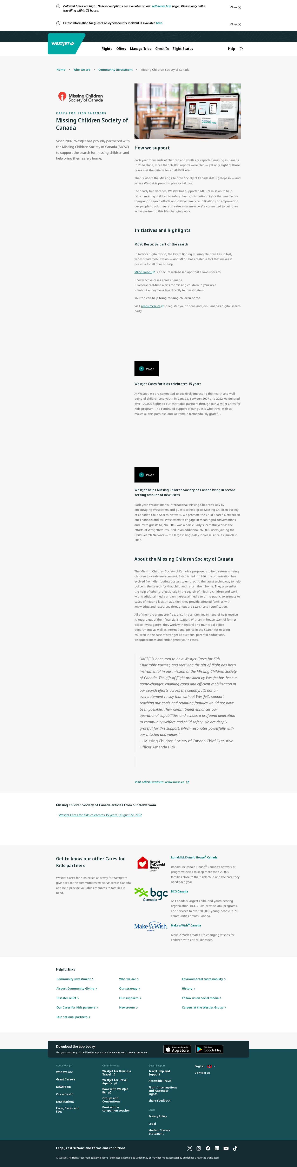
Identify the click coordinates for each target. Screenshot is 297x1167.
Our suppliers (128, 998)
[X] (189, 1148)
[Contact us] (202, 1072)
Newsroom (127, 1007)
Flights (107, 48)
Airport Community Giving (75, 988)
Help (231, 48)
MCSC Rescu (143, 272)
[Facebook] (207, 1148)
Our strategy (128, 988)
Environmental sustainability (202, 979)
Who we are (127, 979)
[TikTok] (235, 1148)
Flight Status (183, 48)
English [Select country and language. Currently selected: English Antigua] (205, 1066)
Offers (121, 48)
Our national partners (72, 1017)
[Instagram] (198, 1148)
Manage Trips (140, 48)
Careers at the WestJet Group (202, 1007)
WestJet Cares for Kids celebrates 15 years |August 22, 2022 (100, 815)
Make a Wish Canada (186, 925)
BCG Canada (179, 891)
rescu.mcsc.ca (150, 306)
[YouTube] (226, 1148)
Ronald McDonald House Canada (194, 857)
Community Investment (74, 979)
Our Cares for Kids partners (76, 1007)
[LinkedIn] (216, 1148)
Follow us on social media (200, 998)
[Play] (187, 346)
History (187, 988)
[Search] (241, 49)
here (159, 23)
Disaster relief (66, 998)
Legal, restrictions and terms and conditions (90, 1148)
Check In (162, 48)
